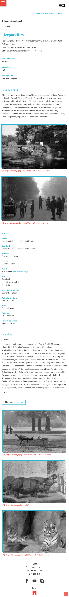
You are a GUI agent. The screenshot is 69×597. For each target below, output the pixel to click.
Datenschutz (34, 567)
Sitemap (34, 573)
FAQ (34, 563)
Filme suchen (49, 13)
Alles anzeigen (12, 402)
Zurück (6, 26)
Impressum (34, 570)
